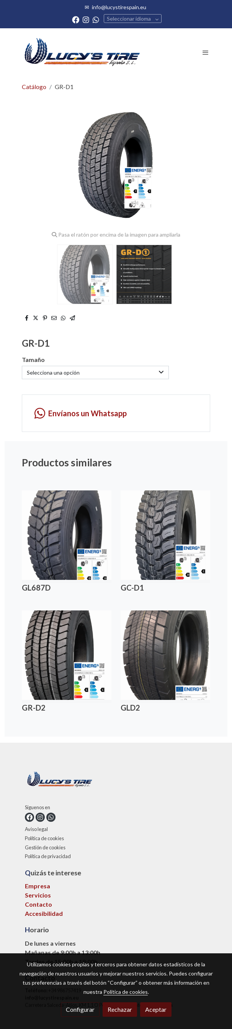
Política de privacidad (48, 856)
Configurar (80, 1009)
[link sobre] (116, 781)
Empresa (37, 885)
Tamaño (33, 359)
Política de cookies (44, 838)
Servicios (38, 895)
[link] (81, 52)
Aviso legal (36, 829)
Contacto (38, 904)
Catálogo (34, 86)
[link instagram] (86, 19)
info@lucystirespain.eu (119, 7)
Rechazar (120, 1009)
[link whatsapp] (96, 19)
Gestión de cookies (45, 847)
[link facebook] (75, 19)
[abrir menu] (205, 52)
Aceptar (156, 1009)
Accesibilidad (44, 913)
